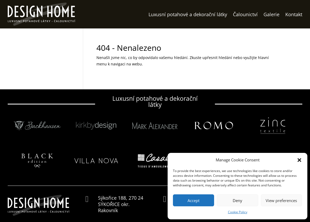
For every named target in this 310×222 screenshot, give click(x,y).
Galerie (271, 14)
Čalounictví (245, 14)
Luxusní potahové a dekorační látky (187, 14)
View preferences (281, 200)
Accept (193, 200)
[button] (299, 160)
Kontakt (293, 14)
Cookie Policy (237, 212)
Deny (237, 200)
